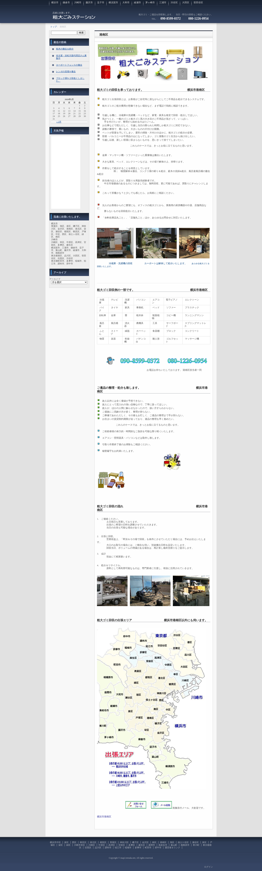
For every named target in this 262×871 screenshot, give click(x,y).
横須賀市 (113, 2)
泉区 (66, 842)
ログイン (208, 867)
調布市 (108, 847)
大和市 (126, 2)
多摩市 (138, 847)
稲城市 (128, 847)
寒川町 (196, 845)
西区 (74, 842)
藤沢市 (89, 2)
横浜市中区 (55, 842)
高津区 (111, 845)
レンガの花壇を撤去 (66, 71)
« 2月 (58, 122)
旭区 (172, 842)
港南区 (103, 34)
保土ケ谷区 (183, 842)
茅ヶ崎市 (150, 2)
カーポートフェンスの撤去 (69, 65)
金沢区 (145, 842)
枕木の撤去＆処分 (65, 49)
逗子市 (100, 2)
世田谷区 (198, 2)
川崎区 (91, 845)
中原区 (101, 845)
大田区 (185, 2)
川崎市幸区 (79, 845)
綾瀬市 (137, 2)
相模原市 (185, 845)
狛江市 (118, 847)
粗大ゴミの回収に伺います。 (74, 17)
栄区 (60, 845)
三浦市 (162, 2)
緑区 (68, 845)
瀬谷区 (195, 842)
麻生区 (141, 845)
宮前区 (121, 845)
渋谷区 (174, 2)
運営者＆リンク (172, 847)
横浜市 (54, 2)
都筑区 (103, 842)
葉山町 (174, 845)
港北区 (93, 842)
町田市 (148, 847)
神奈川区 (124, 842)
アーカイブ (54, 279)
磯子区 (135, 842)
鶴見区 (83, 842)
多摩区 (131, 845)
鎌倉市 (66, 2)
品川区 (98, 847)
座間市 (151, 845)
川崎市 (77, 2)
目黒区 (88, 847)
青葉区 (113, 842)
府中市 (158, 847)
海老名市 (162, 845)
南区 (154, 842)
